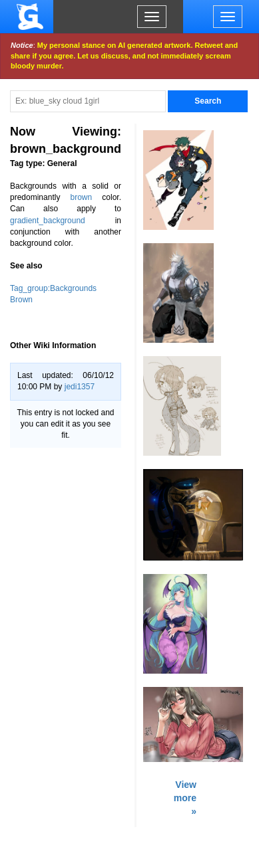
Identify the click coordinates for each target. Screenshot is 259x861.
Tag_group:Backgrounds (53, 288)
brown (82, 197)
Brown (21, 299)
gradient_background (47, 220)
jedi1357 (80, 386)
